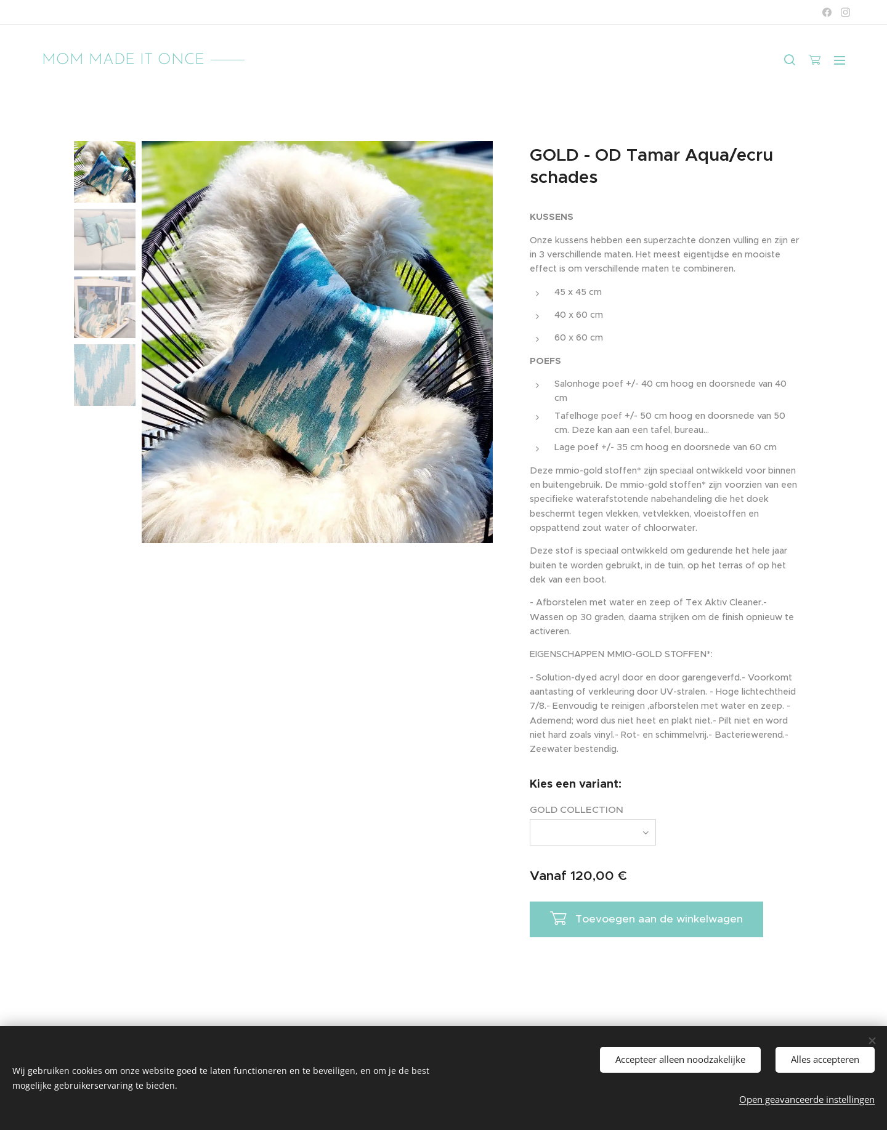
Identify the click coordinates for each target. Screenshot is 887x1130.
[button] (789, 59)
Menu (839, 60)
